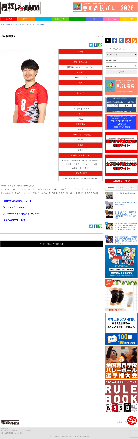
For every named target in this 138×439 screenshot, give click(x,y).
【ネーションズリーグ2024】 (14, 207)
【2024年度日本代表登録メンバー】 (17, 201)
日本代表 (9, 19)
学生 (77, 19)
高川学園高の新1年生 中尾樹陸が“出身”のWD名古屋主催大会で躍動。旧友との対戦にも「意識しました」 (126, 240)
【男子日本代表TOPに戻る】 (14, 220)
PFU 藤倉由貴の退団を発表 (125, 193)
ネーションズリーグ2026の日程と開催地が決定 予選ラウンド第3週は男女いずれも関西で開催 (126, 215)
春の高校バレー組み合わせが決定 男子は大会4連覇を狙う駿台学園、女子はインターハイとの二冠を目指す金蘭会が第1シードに (126, 227)
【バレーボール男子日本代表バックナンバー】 (21, 214)
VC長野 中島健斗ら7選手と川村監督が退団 (126, 203)
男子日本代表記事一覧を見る (51, 244)
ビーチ (43, 19)
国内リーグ (26, 19)
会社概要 (119, 422)
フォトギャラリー (128, 19)
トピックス (112, 19)
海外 (94, 19)
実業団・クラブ (60, 19)
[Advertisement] (28, 137)
